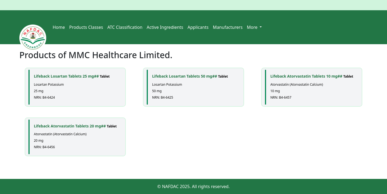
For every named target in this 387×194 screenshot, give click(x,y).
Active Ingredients (165, 27)
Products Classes (86, 27)
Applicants (198, 27)
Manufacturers (228, 27)
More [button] (253, 27)
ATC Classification (124, 27)
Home (59, 27)
